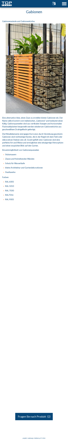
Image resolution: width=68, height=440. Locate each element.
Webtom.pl (37, 438)
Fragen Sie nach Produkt (34, 416)
